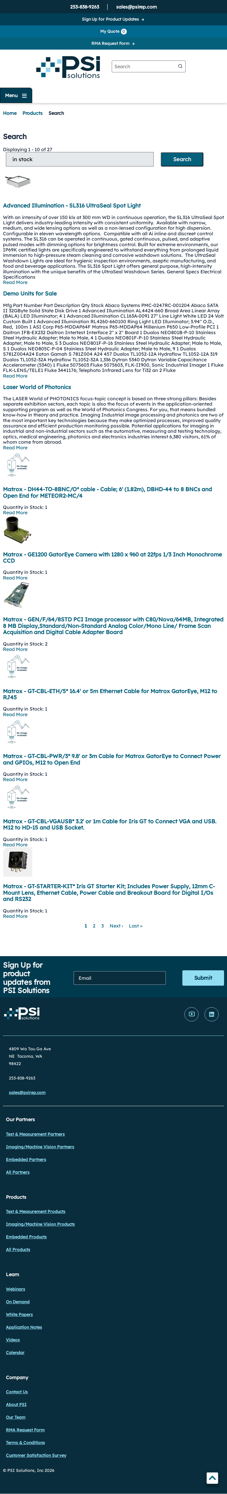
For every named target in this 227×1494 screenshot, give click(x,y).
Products (32, 113)
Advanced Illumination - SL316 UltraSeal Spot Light (72, 205)
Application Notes (24, 1327)
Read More (15, 282)
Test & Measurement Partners (35, 1134)
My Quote (113, 32)
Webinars (15, 1289)
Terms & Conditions (25, 1442)
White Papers (19, 1314)
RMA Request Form (110, 43)
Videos (13, 1340)
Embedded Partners (26, 1159)
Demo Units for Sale (30, 293)
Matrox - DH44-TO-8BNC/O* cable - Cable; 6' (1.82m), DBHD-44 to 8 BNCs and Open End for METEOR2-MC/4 (107, 492)
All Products (18, 1249)
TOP (212, 1479)
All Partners (18, 1172)
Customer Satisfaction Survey (36, 1455)
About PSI (16, 1404)
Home (10, 113)
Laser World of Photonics (37, 387)
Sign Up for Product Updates (110, 19)
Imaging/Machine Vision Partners (40, 1147)
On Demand (18, 1301)
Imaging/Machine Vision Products (40, 1224)
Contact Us (17, 1392)
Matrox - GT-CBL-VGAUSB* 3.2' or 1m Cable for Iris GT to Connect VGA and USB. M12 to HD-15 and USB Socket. (109, 824)
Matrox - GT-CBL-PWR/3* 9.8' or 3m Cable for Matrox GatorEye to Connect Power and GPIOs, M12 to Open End (112, 759)
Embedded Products (26, 1237)
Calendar (15, 1352)
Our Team (15, 1417)
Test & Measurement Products (35, 1211)
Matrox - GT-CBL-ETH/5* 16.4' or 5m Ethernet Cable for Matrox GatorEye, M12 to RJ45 (110, 694)
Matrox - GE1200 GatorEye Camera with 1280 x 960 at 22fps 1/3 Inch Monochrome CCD (112, 557)
